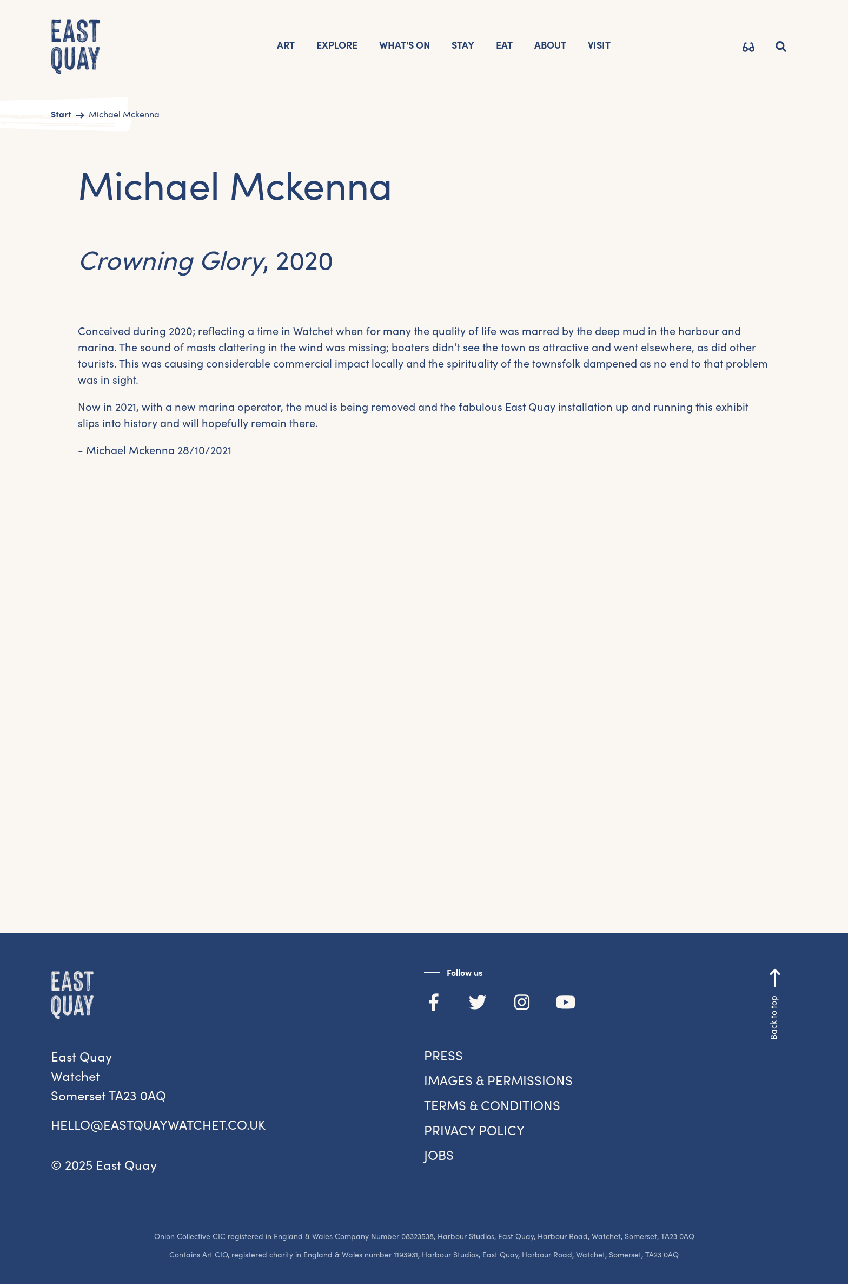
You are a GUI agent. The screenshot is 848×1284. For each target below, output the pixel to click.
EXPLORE (336, 45)
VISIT (599, 45)
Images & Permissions (498, 1080)
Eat (504, 45)
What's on (404, 45)
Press (443, 1055)
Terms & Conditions (492, 1105)
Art (286, 45)
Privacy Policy (474, 1130)
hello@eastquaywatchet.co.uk (158, 1125)
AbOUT (550, 45)
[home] (76, 48)
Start (61, 114)
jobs (439, 1155)
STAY (463, 45)
